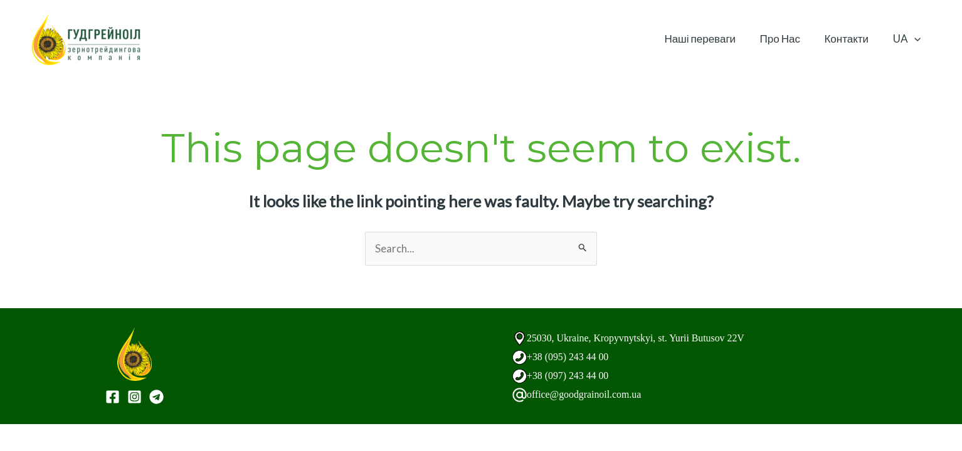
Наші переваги (710, 38)
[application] (915, 38)
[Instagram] (134, 397)
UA (908, 38)
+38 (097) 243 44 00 (571, 375)
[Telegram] (156, 397)
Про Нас (787, 38)
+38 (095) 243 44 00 (571, 357)
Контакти (850, 38)
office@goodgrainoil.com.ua (588, 394)
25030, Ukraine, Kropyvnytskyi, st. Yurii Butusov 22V (643, 338)
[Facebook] (112, 397)
